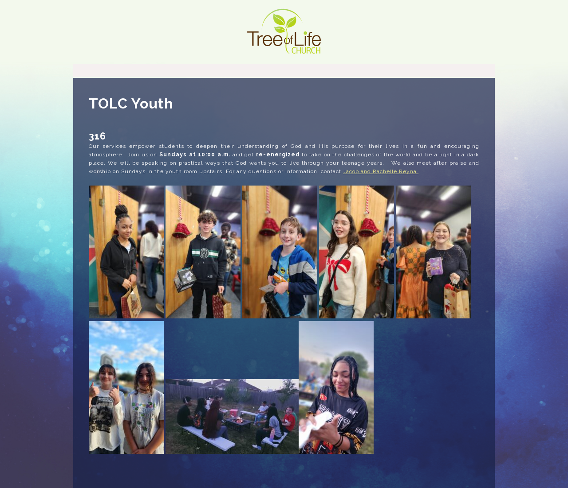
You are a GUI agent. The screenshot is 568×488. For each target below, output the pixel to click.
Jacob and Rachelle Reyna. (380, 171)
